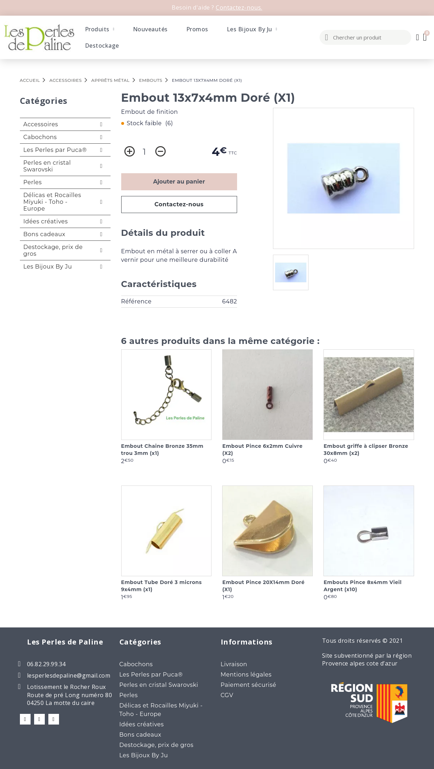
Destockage (102, 45)
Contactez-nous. (239, 7)
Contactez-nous (179, 204)
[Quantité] (144, 152)
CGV (227, 695)
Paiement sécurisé (249, 685)
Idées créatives (45, 221)
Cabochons (40, 137)
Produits (99, 29)
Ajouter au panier (179, 181)
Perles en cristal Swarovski (47, 166)
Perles (32, 182)
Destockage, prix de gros (53, 250)
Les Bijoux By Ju (252, 29)
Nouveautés (150, 29)
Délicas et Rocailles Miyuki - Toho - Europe (52, 202)
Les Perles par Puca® (55, 150)
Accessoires (40, 124)
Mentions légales (246, 674)
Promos (197, 29)
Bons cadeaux (44, 234)
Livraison (234, 664)
